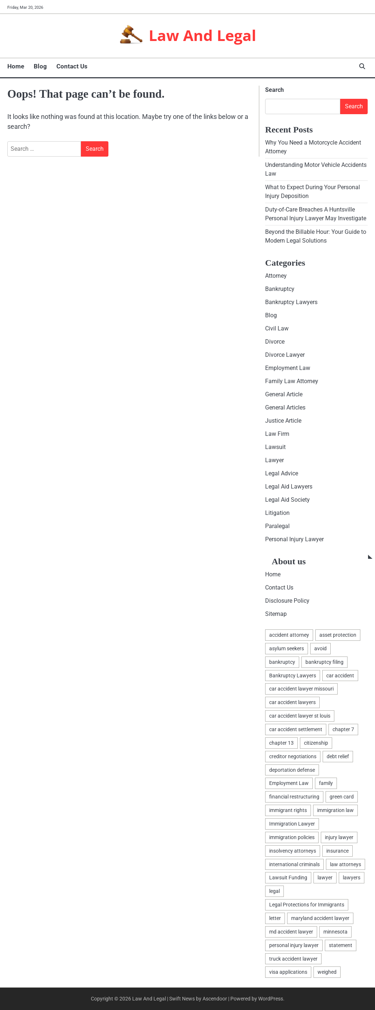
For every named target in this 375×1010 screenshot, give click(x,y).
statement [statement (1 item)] (340, 945)
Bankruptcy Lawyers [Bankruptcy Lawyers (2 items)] (292, 675)
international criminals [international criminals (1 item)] (294, 864)
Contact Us (72, 66)
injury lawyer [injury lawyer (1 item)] (339, 837)
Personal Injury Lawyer (294, 539)
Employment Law (287, 367)
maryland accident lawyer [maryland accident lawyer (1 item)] (320, 918)
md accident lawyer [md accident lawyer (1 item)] (291, 932)
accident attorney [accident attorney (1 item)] (289, 635)
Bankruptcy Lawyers (291, 302)
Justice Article (283, 420)
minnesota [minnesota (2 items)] (335, 932)
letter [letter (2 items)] (275, 918)
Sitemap (276, 613)
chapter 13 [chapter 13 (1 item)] (281, 743)
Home (15, 66)
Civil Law (277, 328)
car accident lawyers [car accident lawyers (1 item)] (292, 702)
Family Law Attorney (291, 381)
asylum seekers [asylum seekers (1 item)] (286, 648)
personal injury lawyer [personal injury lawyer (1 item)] (294, 945)
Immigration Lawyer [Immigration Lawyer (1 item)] (292, 824)
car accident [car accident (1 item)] (340, 675)
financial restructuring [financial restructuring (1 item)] (294, 797)
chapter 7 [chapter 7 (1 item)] (343, 729)
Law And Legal (202, 35)
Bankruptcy (279, 288)
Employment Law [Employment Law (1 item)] (289, 783)
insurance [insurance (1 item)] (337, 851)
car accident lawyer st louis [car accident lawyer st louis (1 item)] (299, 716)
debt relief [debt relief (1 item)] (338, 756)
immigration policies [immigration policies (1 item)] (292, 837)
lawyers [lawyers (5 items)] (351, 877)
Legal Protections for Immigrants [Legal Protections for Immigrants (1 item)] (306, 905)
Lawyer (274, 460)
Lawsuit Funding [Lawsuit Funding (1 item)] (288, 877)
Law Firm (277, 433)
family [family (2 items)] (326, 783)
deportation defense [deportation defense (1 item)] (292, 770)
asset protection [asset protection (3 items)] (337, 635)
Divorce (275, 341)
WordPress (270, 999)
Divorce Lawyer (285, 354)
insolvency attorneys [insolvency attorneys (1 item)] (292, 851)
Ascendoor (215, 999)
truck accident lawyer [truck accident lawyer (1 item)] (293, 959)
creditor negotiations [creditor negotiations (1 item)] (292, 756)
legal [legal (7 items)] (274, 891)
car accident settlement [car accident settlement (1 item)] (295, 729)
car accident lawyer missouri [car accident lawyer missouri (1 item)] (301, 689)
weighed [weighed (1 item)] (327, 972)
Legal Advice (281, 473)
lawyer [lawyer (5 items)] (325, 877)
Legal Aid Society (287, 499)
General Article (283, 394)
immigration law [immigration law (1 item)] (335, 810)
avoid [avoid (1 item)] (320, 648)
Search (274, 89)
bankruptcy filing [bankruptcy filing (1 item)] (324, 662)
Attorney (276, 275)
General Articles (285, 407)
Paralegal (277, 526)
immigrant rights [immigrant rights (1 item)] (288, 810)
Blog (40, 66)
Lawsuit (275, 447)
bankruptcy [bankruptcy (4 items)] (282, 662)
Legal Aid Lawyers (288, 486)
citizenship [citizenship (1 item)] (316, 743)
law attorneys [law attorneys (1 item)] (345, 864)
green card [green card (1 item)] (342, 797)
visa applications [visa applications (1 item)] (288, 972)
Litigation (277, 512)
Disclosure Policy (287, 600)
